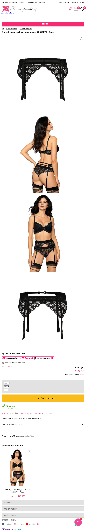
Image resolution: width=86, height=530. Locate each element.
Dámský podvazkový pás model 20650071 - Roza (17, 491)
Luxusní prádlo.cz (7, 13)
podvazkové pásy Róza (25, 436)
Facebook (8, 524)
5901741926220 (43, 424)
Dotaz (48, 414)
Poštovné (38, 414)
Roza (10, 366)
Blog (41, 524)
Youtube (32, 524)
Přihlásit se (74, 2)
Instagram (20, 524)
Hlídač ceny (25, 414)
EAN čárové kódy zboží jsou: (12, 424)
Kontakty (42, 2)
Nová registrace (63, 2)
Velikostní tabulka (8, 414)
